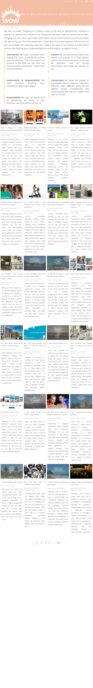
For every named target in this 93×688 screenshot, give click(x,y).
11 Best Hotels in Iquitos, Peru (57, 343)
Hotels (26, 280)
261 (58, 542)
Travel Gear (12, 134)
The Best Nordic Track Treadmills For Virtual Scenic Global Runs (35, 204)
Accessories (4, 134)
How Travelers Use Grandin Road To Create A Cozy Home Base (81, 345)
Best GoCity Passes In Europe (80, 274)
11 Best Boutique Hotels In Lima (11, 482)
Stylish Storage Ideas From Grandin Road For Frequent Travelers (81, 204)
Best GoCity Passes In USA (10, 412)
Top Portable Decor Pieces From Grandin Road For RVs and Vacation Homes (12, 276)
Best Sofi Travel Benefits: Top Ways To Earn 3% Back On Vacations (35, 345)
